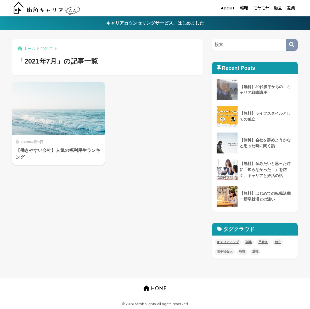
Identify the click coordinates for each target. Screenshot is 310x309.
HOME (155, 288)
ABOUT (228, 8)
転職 (244, 8)
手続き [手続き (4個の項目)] (263, 242)
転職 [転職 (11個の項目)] (242, 251)
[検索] (292, 45)
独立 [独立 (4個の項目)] (278, 242)
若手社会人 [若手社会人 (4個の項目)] (225, 251)
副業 (291, 8)
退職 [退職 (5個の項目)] (255, 251)
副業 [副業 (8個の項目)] (248, 242)
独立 (278, 8)
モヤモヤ (261, 8)
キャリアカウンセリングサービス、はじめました (155, 23)
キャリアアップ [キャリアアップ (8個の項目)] (228, 242)
